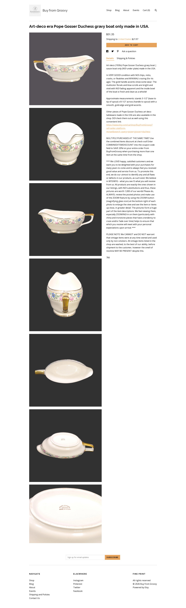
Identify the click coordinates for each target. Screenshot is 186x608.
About (126, 10)
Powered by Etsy (141, 587)
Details (110, 58)
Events (136, 10)
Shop (108, 10)
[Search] (156, 10)
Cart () (146, 10)
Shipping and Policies (39, 594)
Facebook (78, 591)
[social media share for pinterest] (118, 51)
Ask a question (129, 51)
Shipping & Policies (126, 58)
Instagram (78, 580)
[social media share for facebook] (107, 51)
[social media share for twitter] (112, 51)
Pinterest (77, 583)
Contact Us (34, 598)
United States (124, 39)
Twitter (76, 587)
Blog (117, 10)
